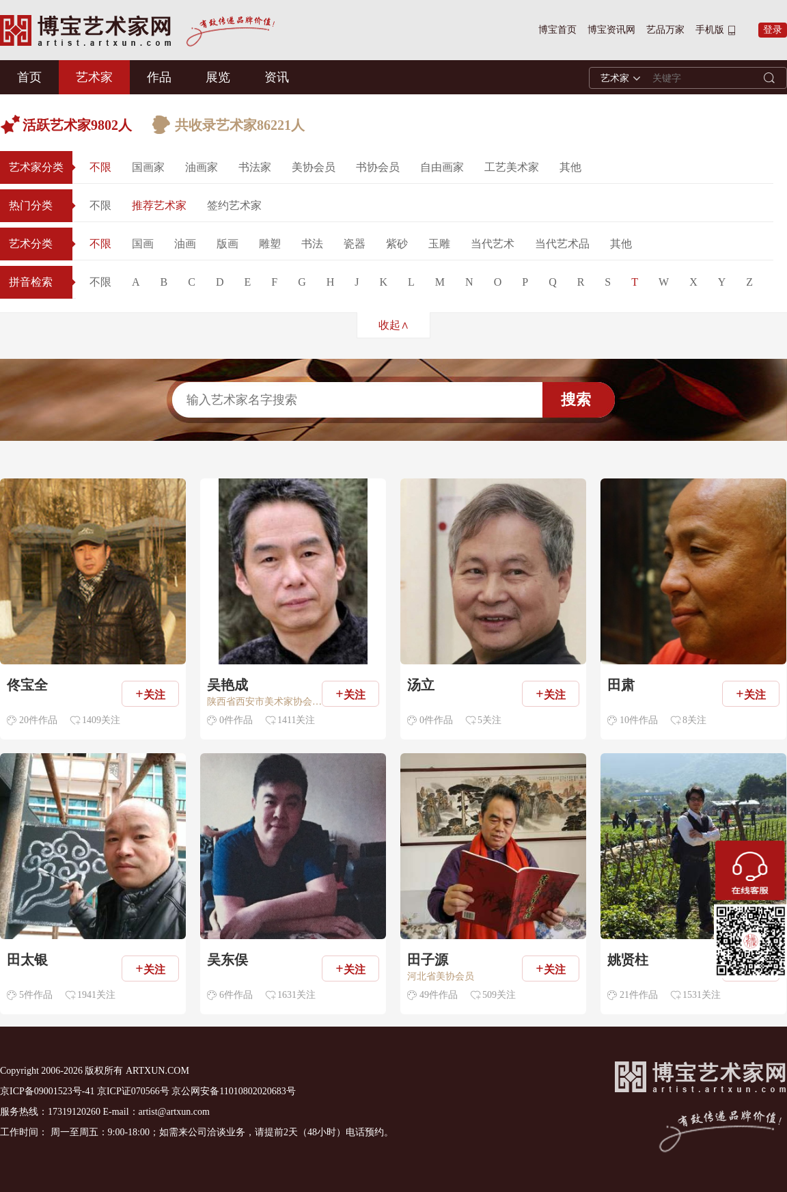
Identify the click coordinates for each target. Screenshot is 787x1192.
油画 (185, 243)
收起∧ (393, 325)
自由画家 (442, 167)
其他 (570, 167)
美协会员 (313, 167)
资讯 (276, 77)
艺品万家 (665, 30)
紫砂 (397, 243)
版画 (227, 243)
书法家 (254, 167)
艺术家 (94, 77)
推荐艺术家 (159, 205)
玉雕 (439, 243)
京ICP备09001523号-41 (47, 1091)
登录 (772, 30)
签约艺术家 (234, 205)
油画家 (201, 167)
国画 (143, 243)
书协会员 (378, 167)
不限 (100, 167)
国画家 (148, 167)
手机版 (709, 30)
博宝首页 (557, 30)
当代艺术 (492, 243)
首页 (29, 77)
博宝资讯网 (611, 30)
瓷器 (354, 243)
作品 (159, 77)
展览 (218, 77)
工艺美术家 (511, 167)
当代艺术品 (562, 243)
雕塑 (270, 243)
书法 (312, 243)
